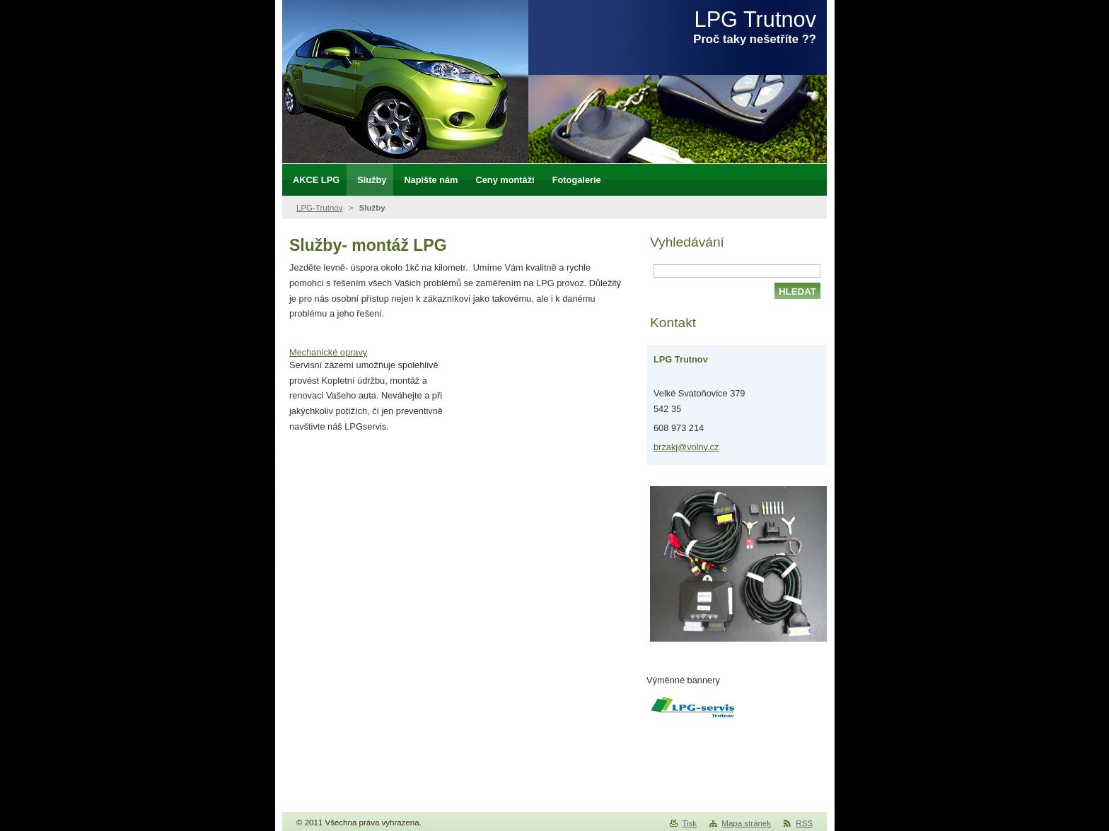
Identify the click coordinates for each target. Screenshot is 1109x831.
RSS (804, 823)
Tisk (689, 823)
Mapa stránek (746, 823)
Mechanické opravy (328, 352)
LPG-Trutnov (319, 208)
